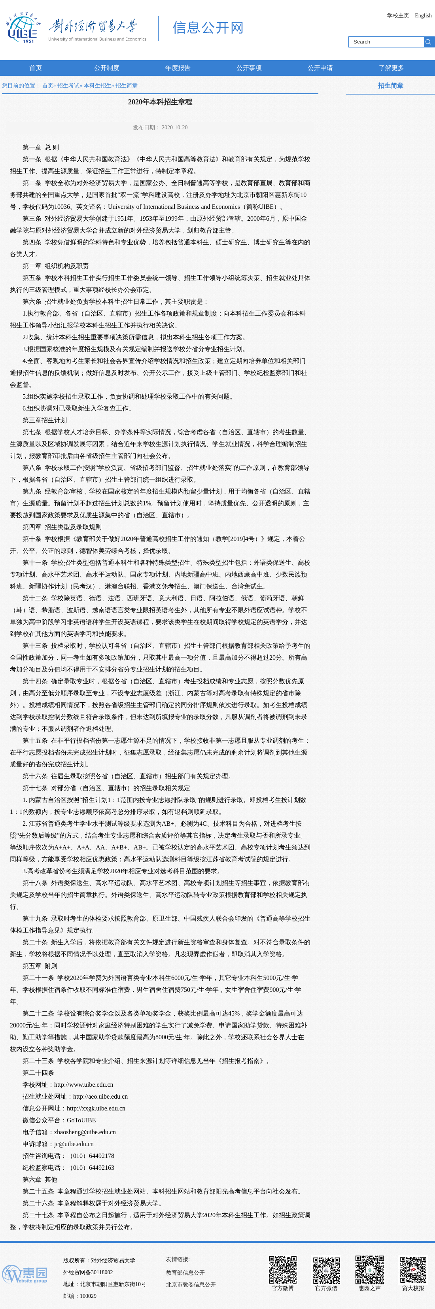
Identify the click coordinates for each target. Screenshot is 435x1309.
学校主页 (398, 16)
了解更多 (391, 67)
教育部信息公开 (185, 1273)
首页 (35, 67)
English (423, 16)
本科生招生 (98, 86)
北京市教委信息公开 (191, 1285)
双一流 (129, 194)
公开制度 (106, 67)
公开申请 (320, 67)
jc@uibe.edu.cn (74, 1144)
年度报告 (178, 67)
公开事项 (249, 67)
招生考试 (68, 86)
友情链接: (178, 1259)
